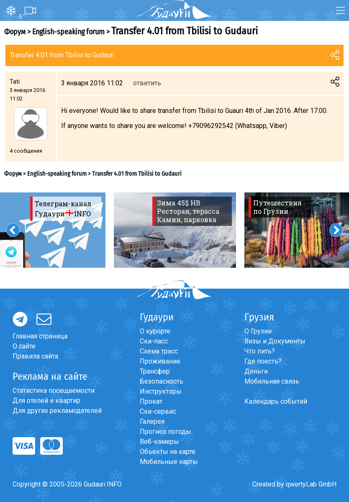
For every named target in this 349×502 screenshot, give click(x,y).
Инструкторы (161, 391)
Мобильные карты (169, 462)
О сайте (24, 346)
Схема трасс (159, 351)
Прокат (151, 401)
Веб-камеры (159, 442)
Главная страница (40, 336)
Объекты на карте (167, 452)
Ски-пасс (154, 341)
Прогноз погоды (165, 431)
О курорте (155, 331)
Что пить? (259, 351)
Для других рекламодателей (57, 411)
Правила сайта (35, 356)
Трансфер (155, 371)
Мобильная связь (271, 381)
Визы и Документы (274, 341)
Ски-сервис (158, 411)
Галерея (152, 421)
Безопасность (161, 381)
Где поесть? (263, 361)
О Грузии (258, 331)
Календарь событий (275, 401)
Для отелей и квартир (46, 401)
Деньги (256, 371)
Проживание (160, 361)
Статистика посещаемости (54, 390)
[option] (175, 230)
